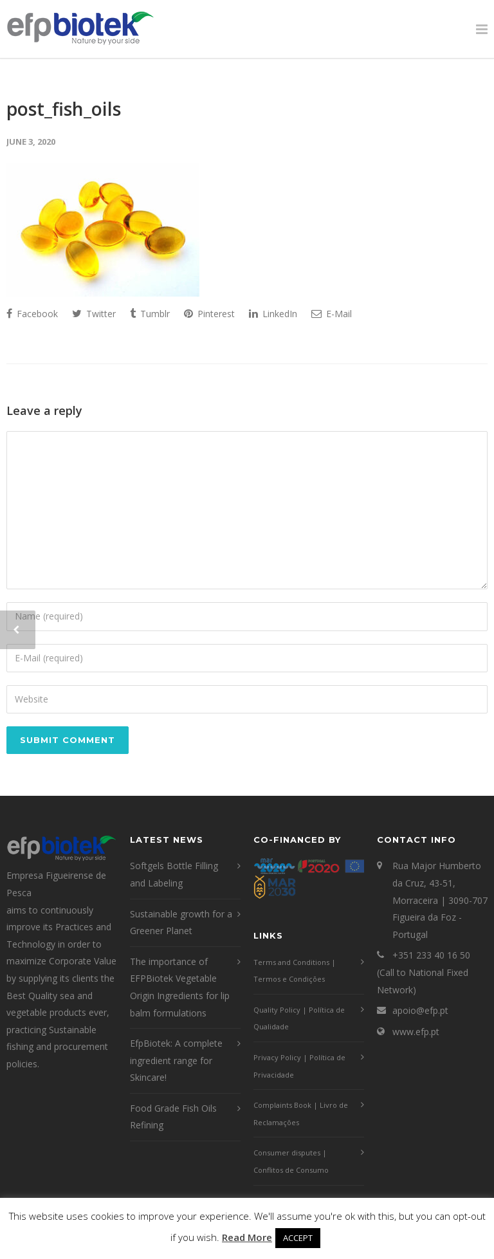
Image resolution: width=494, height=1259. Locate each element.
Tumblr (150, 314)
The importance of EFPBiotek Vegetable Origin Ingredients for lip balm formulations (180, 987)
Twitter (94, 314)
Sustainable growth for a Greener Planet (181, 922)
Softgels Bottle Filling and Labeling (174, 874)
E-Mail (331, 314)
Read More (247, 1237)
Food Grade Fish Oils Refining (173, 1117)
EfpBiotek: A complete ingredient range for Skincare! (176, 1060)
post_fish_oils (63, 108)
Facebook (32, 314)
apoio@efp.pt (420, 1010)
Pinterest (209, 314)
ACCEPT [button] (298, 1238)
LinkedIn (273, 314)
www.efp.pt (415, 1031)
